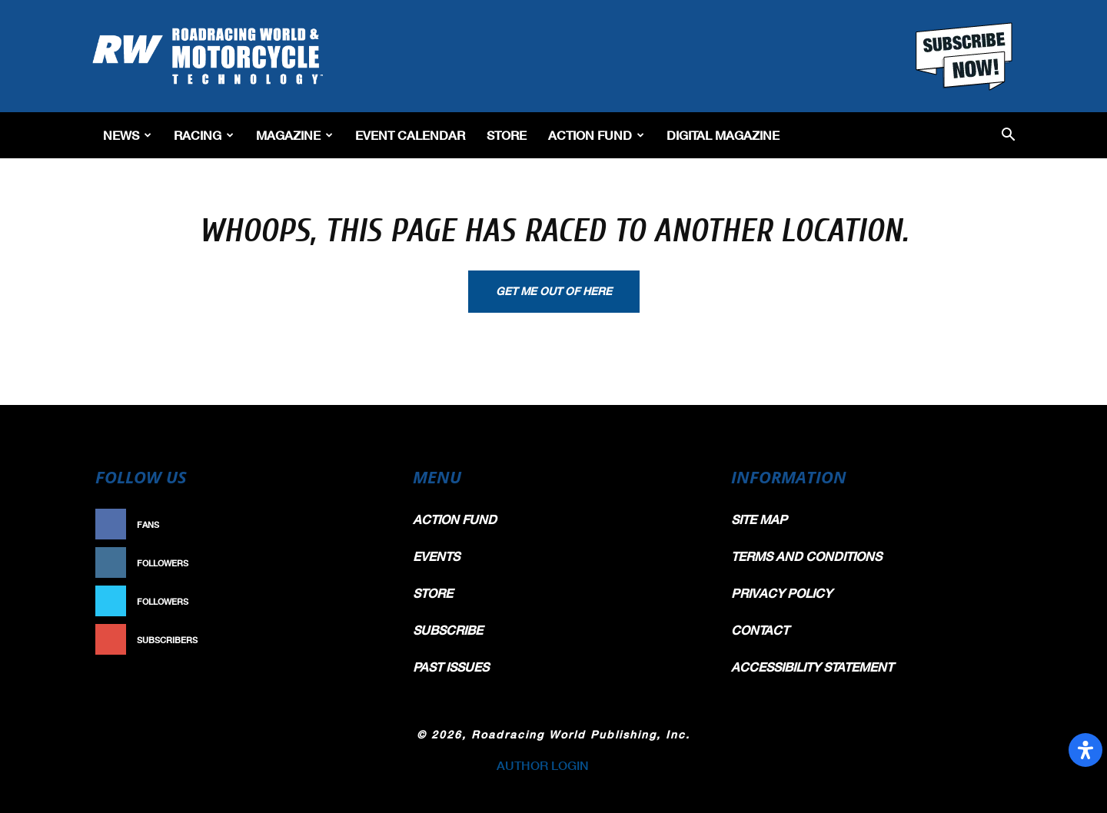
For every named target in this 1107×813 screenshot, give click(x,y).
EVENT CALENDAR (410, 135)
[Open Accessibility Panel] (1085, 750)
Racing (204, 135)
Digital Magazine (723, 135)
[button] (1008, 135)
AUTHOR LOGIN (543, 765)
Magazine (294, 135)
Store (507, 135)
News (127, 135)
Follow (358, 563)
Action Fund (596, 135)
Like (366, 524)
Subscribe (351, 640)
